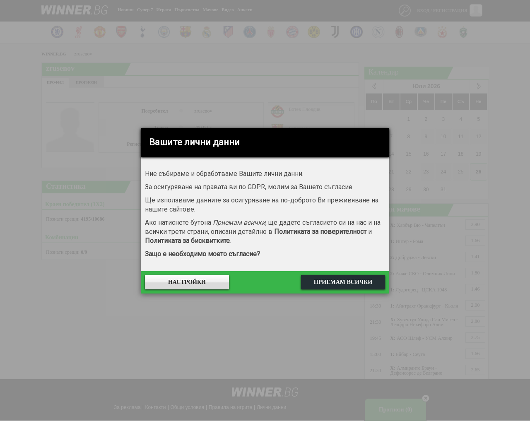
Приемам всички (343, 282)
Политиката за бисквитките (187, 241)
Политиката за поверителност (320, 232)
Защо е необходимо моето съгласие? (202, 254)
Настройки (187, 282)
